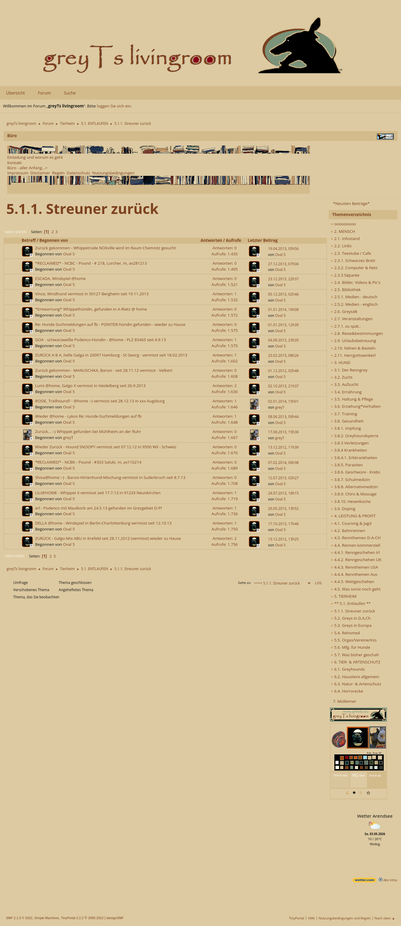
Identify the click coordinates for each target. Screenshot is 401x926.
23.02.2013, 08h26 (283, 355)
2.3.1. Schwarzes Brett (353, 260)
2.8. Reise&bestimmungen (357, 333)
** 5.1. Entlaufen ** (351, 603)
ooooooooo (343, 224)
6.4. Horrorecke (347, 691)
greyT (280, 407)
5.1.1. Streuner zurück (353, 611)
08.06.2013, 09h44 (283, 416)
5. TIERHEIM (344, 596)
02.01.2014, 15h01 (283, 401)
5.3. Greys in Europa (351, 625)
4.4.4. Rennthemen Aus (354, 574)
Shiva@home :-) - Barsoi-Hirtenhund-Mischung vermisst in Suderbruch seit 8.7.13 (110, 477)
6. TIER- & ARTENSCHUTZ (355, 662)
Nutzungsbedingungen (113, 173)
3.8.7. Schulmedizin (350, 479)
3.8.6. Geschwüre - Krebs (355, 472)
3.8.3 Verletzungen (350, 443)
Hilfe (311, 918)
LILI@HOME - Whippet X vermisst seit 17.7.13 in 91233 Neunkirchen (98, 492)
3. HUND (340, 362)
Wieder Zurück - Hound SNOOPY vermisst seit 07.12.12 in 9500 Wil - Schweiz (105, 446)
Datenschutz (78, 173)
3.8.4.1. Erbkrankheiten (354, 457)
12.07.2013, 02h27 (283, 477)
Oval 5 (69, 254)
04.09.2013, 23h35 (283, 340)
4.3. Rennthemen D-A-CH (356, 537)
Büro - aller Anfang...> (27, 167)
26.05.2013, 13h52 (283, 508)
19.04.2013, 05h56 (283, 248)
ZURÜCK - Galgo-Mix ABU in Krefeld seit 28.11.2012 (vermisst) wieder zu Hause (108, 538)
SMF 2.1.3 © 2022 (19, 918)
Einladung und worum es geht (35, 157)
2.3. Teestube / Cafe (351, 253)
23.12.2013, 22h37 (283, 278)
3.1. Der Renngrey (349, 370)
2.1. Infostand (345, 238)
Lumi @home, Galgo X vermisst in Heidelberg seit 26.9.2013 (90, 385)
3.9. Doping (343, 508)
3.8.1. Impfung (346, 428)
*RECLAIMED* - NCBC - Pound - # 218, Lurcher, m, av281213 (91, 263)
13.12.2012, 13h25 (283, 539)
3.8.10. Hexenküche (351, 501)
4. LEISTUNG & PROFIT (353, 516)
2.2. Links (341, 245)
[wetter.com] (364, 881)
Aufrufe (236, 240)
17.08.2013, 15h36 (283, 431)
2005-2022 (96, 918)
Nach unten (15, 232)
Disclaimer (40, 173)
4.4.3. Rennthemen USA (354, 567)
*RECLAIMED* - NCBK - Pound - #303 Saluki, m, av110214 (88, 462)
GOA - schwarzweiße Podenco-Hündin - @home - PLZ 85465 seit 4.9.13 (100, 339)
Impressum (17, 173)
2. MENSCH (343, 231)
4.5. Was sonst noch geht (356, 589)
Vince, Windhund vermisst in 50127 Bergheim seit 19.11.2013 (92, 293)
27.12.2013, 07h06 (283, 263)
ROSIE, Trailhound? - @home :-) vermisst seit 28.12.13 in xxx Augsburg (100, 401)
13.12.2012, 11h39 (283, 447)
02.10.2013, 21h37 (283, 386)
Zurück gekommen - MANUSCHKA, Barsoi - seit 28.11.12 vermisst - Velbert (103, 370)
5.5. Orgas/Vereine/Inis (354, 640)
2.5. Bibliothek (345, 289)
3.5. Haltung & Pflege (352, 399)
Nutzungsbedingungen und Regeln (345, 918)
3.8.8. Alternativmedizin (354, 486)
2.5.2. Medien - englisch (354, 304)
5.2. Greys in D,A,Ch (351, 618)
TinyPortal (296, 918)
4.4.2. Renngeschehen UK (356, 559)
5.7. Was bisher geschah (355, 654)
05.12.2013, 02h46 (283, 294)
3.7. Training (344, 413)
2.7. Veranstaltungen (352, 318)
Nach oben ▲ (385, 918)
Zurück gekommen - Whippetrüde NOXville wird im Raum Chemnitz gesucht (105, 248)
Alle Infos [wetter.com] (388, 880)
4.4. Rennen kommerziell (355, 545)
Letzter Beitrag (263, 240)
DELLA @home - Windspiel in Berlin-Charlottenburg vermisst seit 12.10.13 (103, 523)
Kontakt (14, 162)
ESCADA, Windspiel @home (60, 278)
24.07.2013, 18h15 (283, 493)
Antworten (211, 240)
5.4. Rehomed (345, 633)
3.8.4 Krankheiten (349, 450)
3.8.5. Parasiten (347, 465)
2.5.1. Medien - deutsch (354, 296)
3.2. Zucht (341, 377)
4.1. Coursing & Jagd (351, 523)
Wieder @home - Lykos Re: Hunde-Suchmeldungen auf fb (88, 416)
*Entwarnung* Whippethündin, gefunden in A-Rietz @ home (91, 309)
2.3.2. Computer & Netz (354, 267)
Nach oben (14, 556)
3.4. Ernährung (346, 392)
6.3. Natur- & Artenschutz (356, 684)
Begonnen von (53, 240)
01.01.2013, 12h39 (283, 324)
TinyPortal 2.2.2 (72, 918)
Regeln (58, 173)
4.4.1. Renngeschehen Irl (355, 552)
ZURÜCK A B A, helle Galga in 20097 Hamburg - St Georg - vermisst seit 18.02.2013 (111, 355)
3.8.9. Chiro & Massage (354, 494)
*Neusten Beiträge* (351, 203)
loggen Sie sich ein (114, 106)
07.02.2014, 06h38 (283, 462)
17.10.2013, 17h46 (283, 523)
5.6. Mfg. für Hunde (350, 647)
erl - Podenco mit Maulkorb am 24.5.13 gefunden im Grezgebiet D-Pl (98, 508)
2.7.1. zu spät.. (346, 326)
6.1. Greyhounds (348, 669)
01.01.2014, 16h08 (283, 309)
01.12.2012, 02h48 (283, 370)
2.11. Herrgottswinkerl (353, 355)
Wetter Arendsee (375, 816)
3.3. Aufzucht (344, 384)
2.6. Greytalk (344, 311)
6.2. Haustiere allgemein (355, 676)
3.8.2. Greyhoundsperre (354, 435)
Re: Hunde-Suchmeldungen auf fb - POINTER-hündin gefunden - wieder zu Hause (110, 324)
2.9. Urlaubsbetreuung (353, 340)
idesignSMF (115, 918)
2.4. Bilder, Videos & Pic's (356, 282)
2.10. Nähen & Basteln (353, 348)
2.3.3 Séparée (345, 275)
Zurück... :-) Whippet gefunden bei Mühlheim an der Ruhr (88, 431)
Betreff (29, 240)
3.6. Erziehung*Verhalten (356, 406)
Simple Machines (46, 918)
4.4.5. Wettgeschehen (352, 581)
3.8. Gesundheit (347, 421)
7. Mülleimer (344, 701)
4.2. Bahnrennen (348, 530)
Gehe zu (244, 582)
